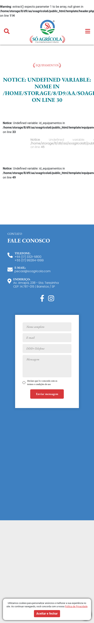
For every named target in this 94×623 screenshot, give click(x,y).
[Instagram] (51, 298)
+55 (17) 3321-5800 (28, 257)
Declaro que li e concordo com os (42, 383)
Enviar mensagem (47, 394)
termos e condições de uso (39, 384)
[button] (7, 31)
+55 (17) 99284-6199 (29, 260)
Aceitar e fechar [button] (47, 613)
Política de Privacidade (76, 606)
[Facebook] (42, 298)
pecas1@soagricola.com (33, 271)
